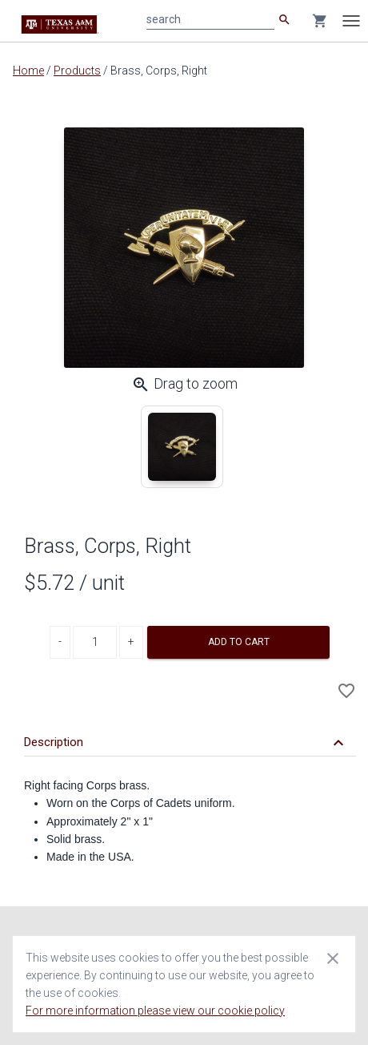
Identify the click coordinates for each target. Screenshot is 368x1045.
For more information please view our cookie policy (155, 1010)
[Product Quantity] (95, 642)
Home (28, 70)
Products (77, 70)
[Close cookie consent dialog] (332, 957)
